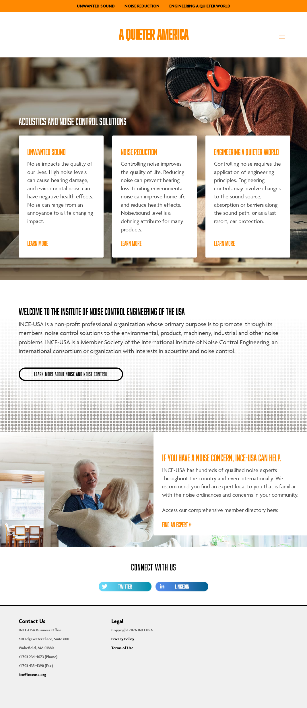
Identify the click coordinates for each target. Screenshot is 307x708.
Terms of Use (122, 647)
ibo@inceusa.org (32, 674)
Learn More (37, 243)
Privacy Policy (122, 639)
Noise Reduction (142, 6)
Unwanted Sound (96, 6)
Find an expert (176, 524)
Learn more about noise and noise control (71, 374)
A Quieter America (153, 34)
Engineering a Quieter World (199, 6)
